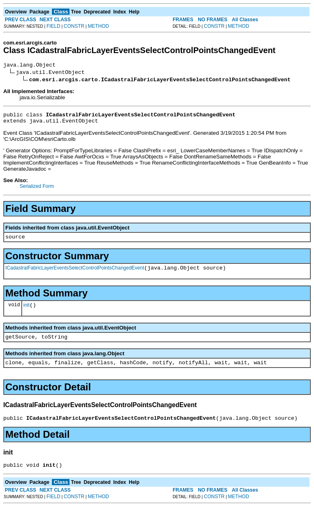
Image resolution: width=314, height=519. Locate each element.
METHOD (98, 26)
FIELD (54, 26)
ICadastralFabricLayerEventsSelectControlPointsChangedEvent (74, 274)
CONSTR (74, 26)
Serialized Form (37, 190)
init (26, 312)
